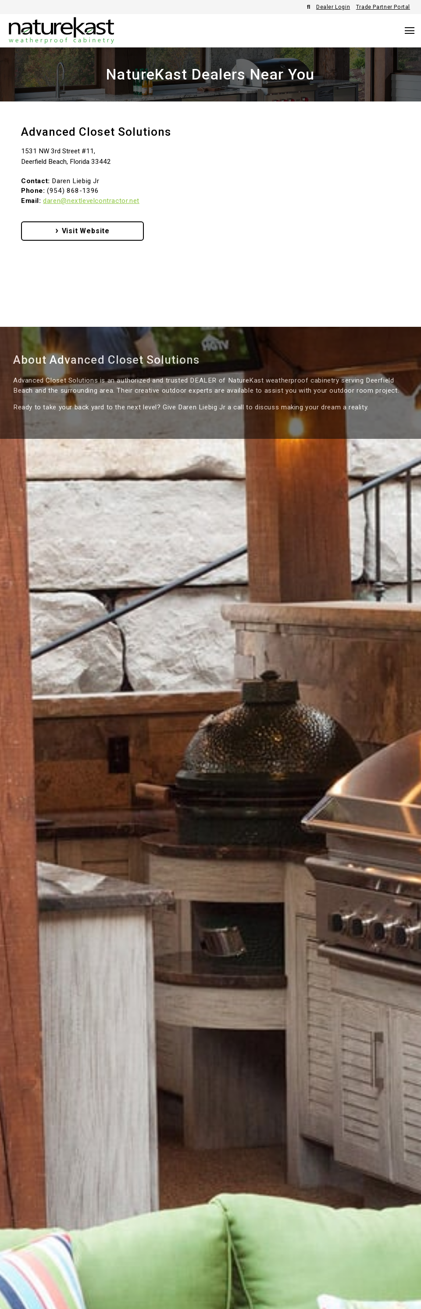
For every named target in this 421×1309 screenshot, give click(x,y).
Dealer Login (333, 7)
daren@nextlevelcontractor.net (91, 201)
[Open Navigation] (409, 30)
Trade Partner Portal (383, 7)
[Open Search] (308, 7)
